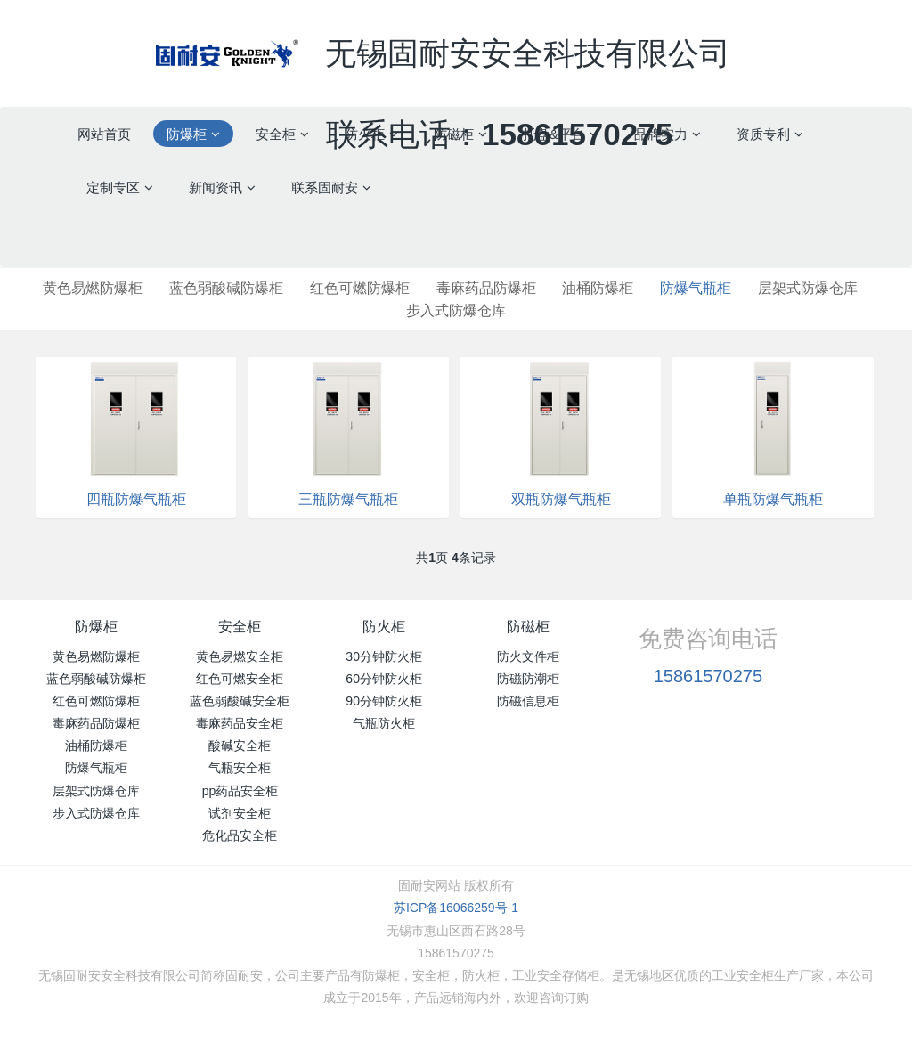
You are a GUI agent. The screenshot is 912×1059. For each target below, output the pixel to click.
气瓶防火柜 (384, 723)
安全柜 (239, 626)
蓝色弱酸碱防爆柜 (226, 288)
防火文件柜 (528, 656)
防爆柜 (96, 626)
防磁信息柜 (528, 701)
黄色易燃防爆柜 (92, 288)
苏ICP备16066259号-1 (456, 907)
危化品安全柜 (239, 835)
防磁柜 (528, 626)
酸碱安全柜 (239, 745)
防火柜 (383, 626)
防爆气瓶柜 (695, 288)
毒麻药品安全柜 (239, 723)
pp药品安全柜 (240, 791)
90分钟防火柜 (384, 701)
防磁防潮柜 (528, 679)
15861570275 (708, 676)
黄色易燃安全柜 (239, 656)
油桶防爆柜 (597, 288)
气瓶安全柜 (239, 768)
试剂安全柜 (239, 813)
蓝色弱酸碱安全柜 (239, 701)
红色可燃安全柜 (239, 679)
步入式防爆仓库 (456, 310)
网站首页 (104, 134)
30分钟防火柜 (384, 656)
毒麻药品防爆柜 (486, 288)
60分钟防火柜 (384, 679)
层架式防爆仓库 (808, 288)
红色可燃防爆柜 (360, 288)
